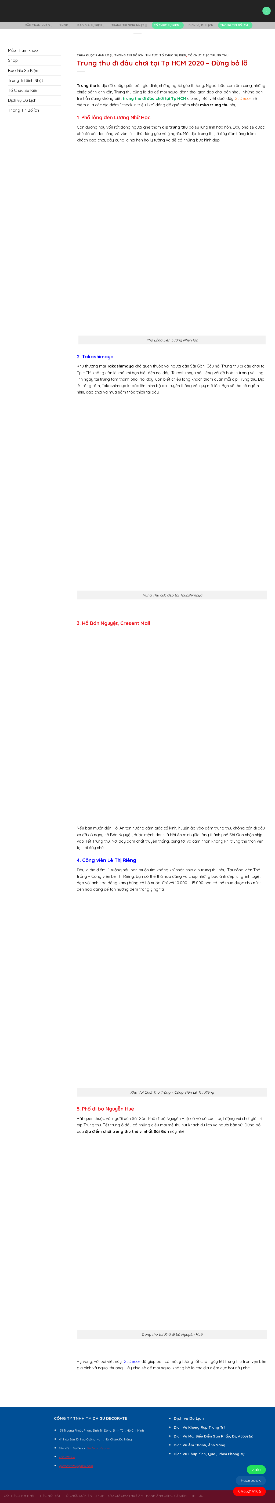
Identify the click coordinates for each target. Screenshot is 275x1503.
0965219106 (249, 1491)
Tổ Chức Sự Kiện (168, 25)
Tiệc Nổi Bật (50, 1496)
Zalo (256, 1469)
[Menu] (266, 11)
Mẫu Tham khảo (39, 25)
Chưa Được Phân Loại (95, 55)
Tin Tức (152, 55)
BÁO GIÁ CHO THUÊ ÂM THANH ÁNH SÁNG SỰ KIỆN (147, 1496)
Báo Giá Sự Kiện (90, 25)
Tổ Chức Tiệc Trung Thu (208, 55)
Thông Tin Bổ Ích (235, 25)
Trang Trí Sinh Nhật (129, 25)
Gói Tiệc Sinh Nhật (20, 1496)
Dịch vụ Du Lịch (201, 25)
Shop (64, 25)
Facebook (251, 1480)
